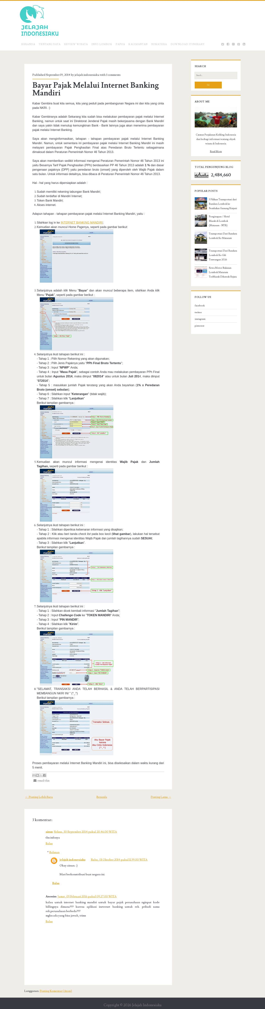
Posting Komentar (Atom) (51, 982)
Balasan (50, 848)
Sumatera (159, 44)
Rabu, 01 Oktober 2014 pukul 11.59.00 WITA (115, 855)
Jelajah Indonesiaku (147, 996)
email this (37, 776)
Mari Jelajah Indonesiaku (136, 1005)
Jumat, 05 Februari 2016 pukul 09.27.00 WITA (83, 892)
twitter (194, 320)
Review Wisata (76, 44)
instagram (196, 327)
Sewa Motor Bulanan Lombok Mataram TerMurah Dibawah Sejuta (221, 280)
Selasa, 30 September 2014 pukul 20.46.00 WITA (81, 827)
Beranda (28, 44)
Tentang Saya (50, 44)
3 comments (109, 75)
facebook (196, 313)
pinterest (195, 333)
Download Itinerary (188, 44)
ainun (45, 827)
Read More (216, 159)
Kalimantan (138, 44)
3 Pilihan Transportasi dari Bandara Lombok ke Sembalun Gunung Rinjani (221, 212)
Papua (120, 44)
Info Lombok (101, 44)
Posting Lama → (165, 792)
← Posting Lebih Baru (34, 792)
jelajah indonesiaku (68, 855)
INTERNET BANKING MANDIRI (77, 222)
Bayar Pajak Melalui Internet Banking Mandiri (91, 89)
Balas (45, 839)
